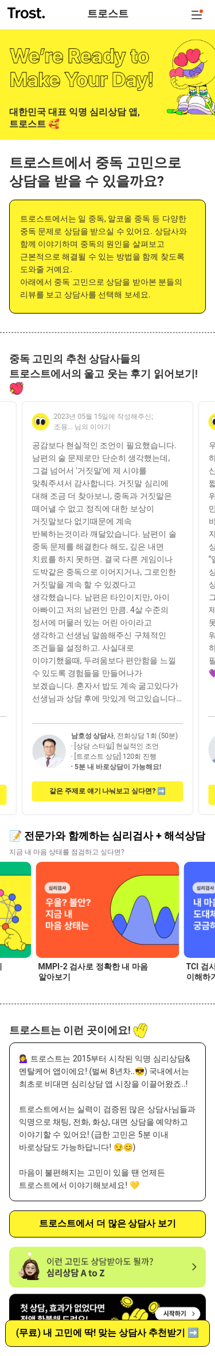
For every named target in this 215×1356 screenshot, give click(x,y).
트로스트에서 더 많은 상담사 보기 (108, 1223)
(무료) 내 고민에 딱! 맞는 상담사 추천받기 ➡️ (107, 1332)
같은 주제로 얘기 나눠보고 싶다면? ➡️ (107, 791)
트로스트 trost (27, 13)
